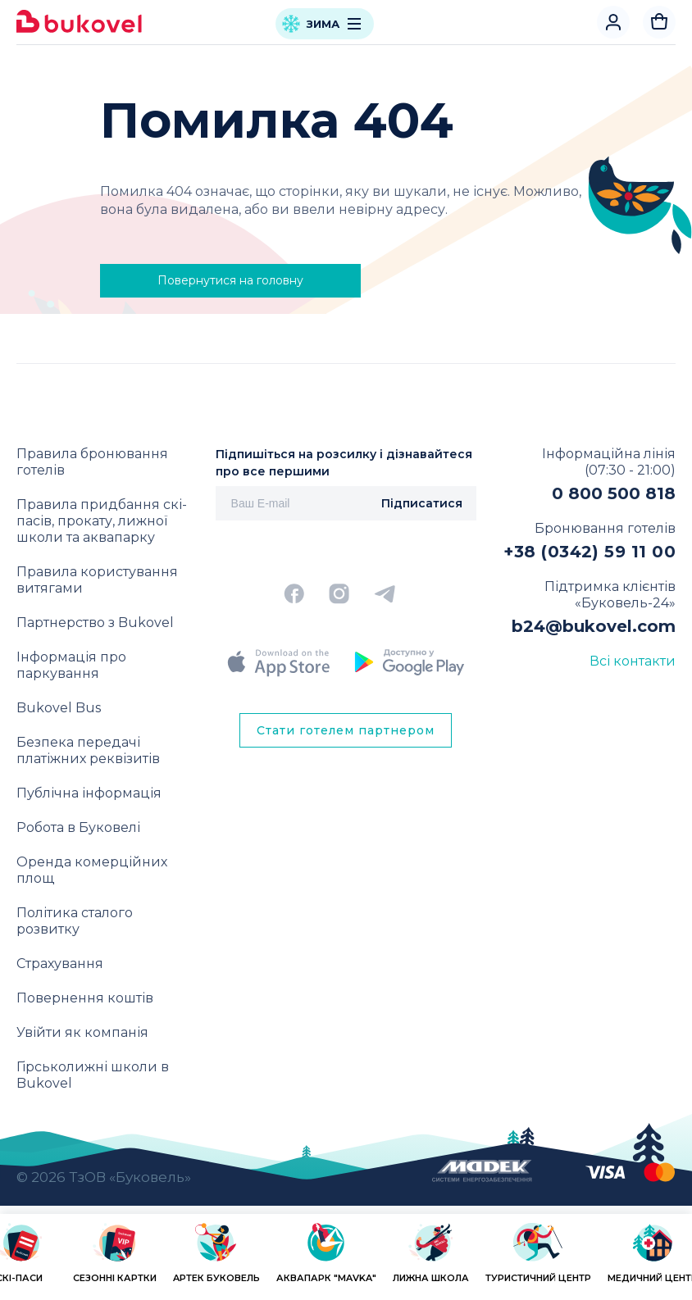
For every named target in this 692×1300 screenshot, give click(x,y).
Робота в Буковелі (78, 827)
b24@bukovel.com (594, 626)
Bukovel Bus (58, 708)
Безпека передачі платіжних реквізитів (88, 750)
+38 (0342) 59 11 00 (589, 551)
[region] (346, 1260)
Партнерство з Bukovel (95, 622)
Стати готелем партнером (346, 730)
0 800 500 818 (614, 493)
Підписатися (421, 503)
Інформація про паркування (71, 665)
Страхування (59, 963)
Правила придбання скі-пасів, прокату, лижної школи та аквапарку (101, 521)
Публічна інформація (89, 793)
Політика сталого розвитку (74, 921)
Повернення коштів (84, 998)
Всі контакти (633, 661)
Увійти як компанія (82, 1032)
